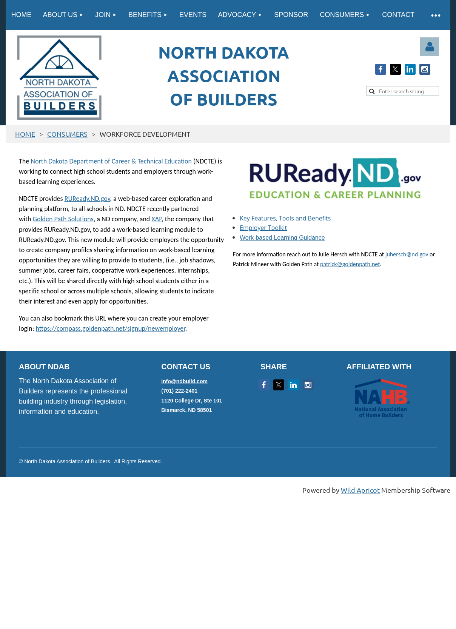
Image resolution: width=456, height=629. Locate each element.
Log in (429, 46)
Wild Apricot (360, 490)
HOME (25, 134)
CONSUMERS (67, 134)
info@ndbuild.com (184, 381)
